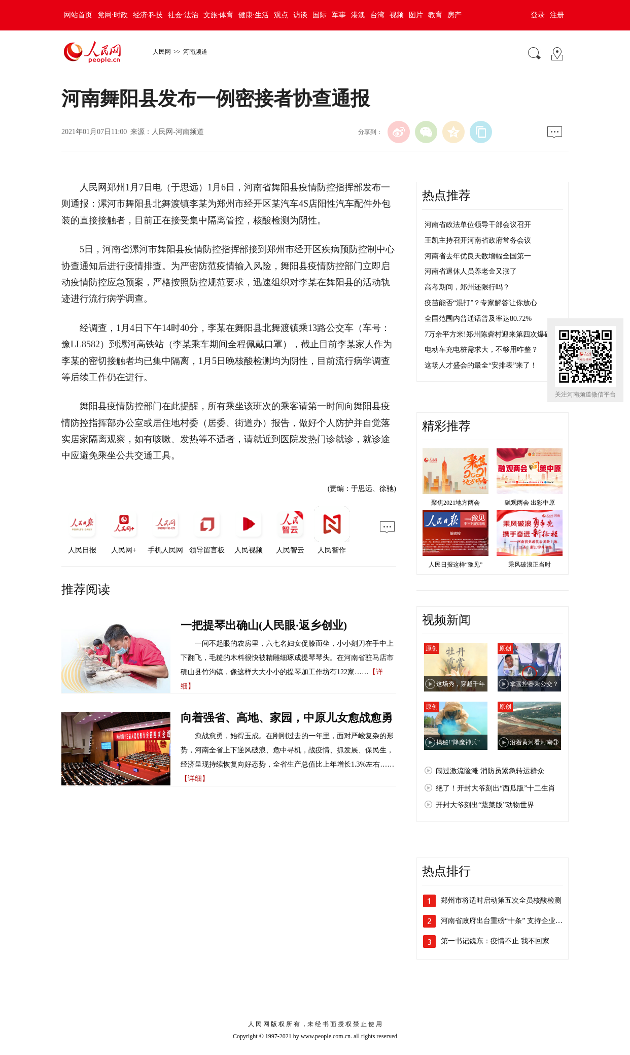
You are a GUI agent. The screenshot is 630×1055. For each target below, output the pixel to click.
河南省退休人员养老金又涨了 (471, 271)
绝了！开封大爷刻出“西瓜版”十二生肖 (495, 788)
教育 (435, 15)
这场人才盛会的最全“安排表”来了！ (481, 365)
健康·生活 (253, 15)
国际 (319, 15)
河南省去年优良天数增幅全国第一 (478, 256)
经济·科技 (148, 15)
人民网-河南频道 (178, 132)
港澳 (358, 15)
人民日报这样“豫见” (456, 564)
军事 (339, 15)
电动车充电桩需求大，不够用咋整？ (481, 349)
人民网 (162, 51)
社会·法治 (183, 15)
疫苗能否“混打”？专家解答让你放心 (481, 303)
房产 (454, 15)
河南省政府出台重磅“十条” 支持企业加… (505, 921)
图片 (416, 15)
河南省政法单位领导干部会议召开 (478, 224)
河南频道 (195, 51)
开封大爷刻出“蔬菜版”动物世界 (485, 805)
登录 (538, 15)
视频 (397, 15)
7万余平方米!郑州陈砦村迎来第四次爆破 (488, 334)
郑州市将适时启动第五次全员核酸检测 (501, 900)
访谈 (300, 15)
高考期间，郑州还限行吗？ (467, 287)
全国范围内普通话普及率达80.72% (478, 318)
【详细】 (195, 778)
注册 (557, 15)
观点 (281, 15)
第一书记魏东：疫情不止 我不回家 (495, 941)
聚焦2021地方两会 (455, 502)
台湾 (377, 15)
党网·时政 (112, 15)
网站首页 (78, 15)
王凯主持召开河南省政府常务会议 (478, 240)
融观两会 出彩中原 (530, 502)
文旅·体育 (218, 15)
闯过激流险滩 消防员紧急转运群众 (490, 771)
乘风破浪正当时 (529, 564)
